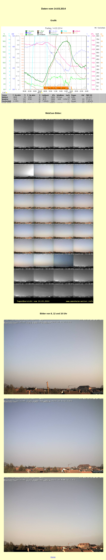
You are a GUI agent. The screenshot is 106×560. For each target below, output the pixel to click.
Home (52, 557)
